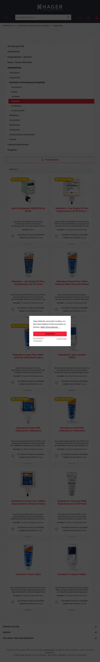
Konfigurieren (62, 339)
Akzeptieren (50, 334)
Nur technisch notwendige (38, 339)
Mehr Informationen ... (50, 327)
